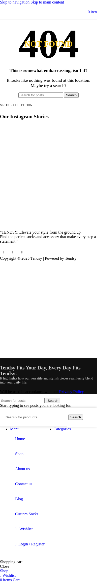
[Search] (40, 95)
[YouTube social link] (22, 252)
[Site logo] (48, 12)
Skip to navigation (15, 2)
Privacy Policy (71, 392)
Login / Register (31, 544)
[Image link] (19, 223)
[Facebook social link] (4, 252)
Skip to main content (47, 2)
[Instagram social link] (13, 252)
